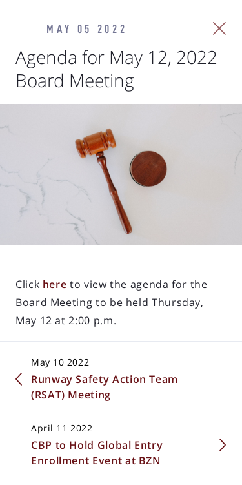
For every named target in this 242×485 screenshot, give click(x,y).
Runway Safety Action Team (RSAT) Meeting (104, 387)
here (52, 284)
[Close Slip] (220, 28)
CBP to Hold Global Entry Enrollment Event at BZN (97, 453)
